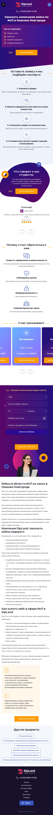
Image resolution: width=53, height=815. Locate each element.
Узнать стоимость (26, 52)
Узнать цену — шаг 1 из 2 (26, 447)
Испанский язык (26, 736)
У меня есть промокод (26, 432)
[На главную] (24, 4)
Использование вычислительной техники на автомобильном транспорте (26, 760)
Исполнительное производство (26, 750)
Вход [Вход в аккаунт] (49, 5)
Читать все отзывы (26, 191)
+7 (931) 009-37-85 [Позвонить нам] (27, 11)
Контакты (26, 795)
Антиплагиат (26, 785)
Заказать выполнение (26, 360)
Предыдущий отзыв (22, 230)
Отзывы (26, 798)
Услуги (26, 782)
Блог (26, 791)
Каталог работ (26, 788)
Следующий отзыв (30, 230)
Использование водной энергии (26, 755)
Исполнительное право (26, 746)
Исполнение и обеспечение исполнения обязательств (26, 741)
